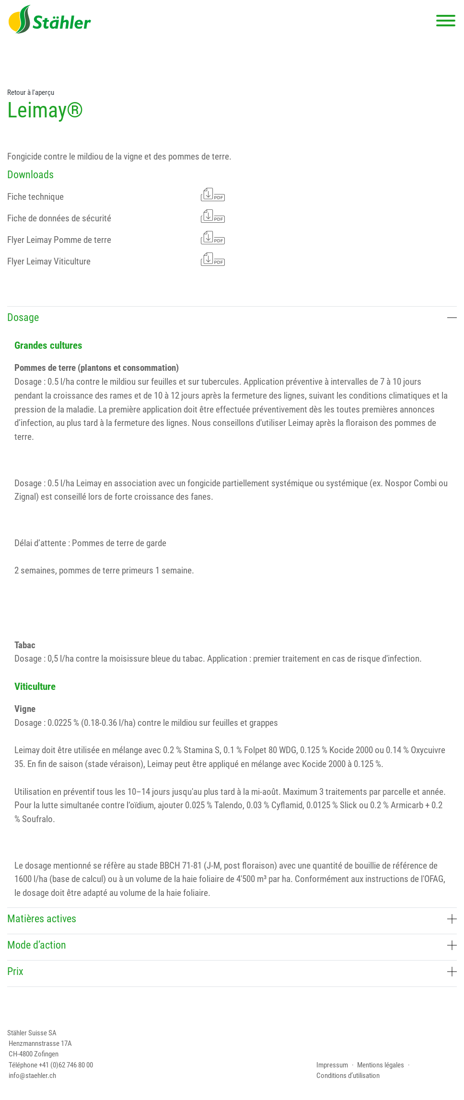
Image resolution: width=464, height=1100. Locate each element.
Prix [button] (232, 971)
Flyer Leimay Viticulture (116, 259)
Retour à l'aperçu (30, 92)
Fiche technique (116, 194)
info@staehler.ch (32, 1075)
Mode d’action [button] (232, 945)
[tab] (232, 319)
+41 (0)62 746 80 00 (66, 1065)
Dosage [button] (232, 317)
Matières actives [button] (232, 919)
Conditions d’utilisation (348, 1075)
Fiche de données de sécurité (116, 216)
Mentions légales (380, 1065)
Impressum (332, 1065)
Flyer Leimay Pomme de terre (116, 237)
